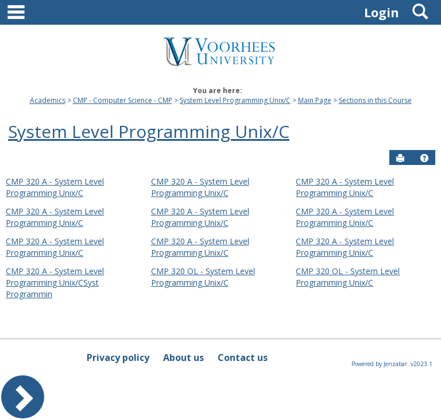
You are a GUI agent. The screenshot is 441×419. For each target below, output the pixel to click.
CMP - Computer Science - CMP (122, 100)
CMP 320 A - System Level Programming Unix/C (55, 187)
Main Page (314, 100)
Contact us (243, 357)
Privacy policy (118, 357)
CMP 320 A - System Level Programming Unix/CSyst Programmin (55, 282)
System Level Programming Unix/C (235, 100)
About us (183, 357)
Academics (47, 100)
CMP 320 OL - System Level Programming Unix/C (203, 277)
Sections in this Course (375, 100)
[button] (424, 158)
